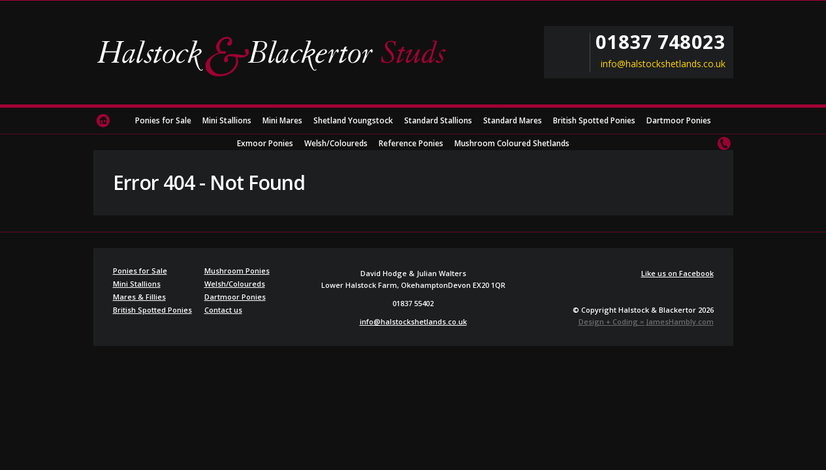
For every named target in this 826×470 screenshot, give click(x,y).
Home (103, 121)
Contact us (723, 143)
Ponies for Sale (163, 120)
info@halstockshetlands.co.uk (663, 64)
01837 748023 (660, 42)
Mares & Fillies (139, 297)
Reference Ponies (411, 143)
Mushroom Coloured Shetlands (511, 143)
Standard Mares (512, 120)
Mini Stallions (226, 120)
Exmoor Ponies (265, 143)
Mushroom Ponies (237, 270)
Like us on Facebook (677, 273)
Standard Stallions (438, 120)
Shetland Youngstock (353, 120)
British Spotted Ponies (594, 120)
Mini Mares (282, 120)
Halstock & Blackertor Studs (276, 55)
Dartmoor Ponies (678, 120)
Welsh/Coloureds (336, 143)
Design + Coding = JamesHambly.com (646, 321)
